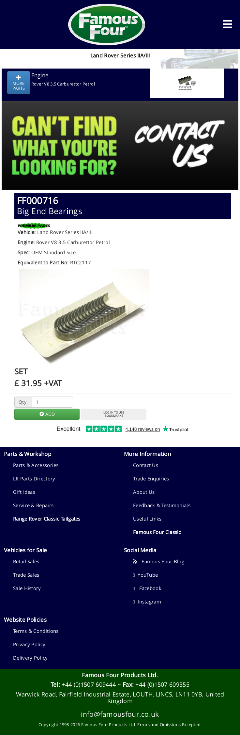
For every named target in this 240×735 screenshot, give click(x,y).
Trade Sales (26, 574)
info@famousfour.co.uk (120, 714)
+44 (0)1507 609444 (89, 684)
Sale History (27, 588)
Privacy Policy (29, 644)
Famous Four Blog (158, 561)
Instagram (147, 601)
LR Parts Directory (34, 478)
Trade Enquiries (151, 478)
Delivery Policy (30, 657)
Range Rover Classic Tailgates (47, 518)
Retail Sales (26, 561)
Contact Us (145, 465)
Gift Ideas (24, 492)
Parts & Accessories (36, 465)
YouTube (145, 574)
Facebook (147, 588)
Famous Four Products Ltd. (120, 675)
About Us (144, 492)
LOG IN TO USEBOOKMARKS (113, 414)
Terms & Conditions (35, 631)
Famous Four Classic (157, 532)
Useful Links (147, 518)
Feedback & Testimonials (161, 505)
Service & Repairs (33, 505)
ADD (47, 414)
